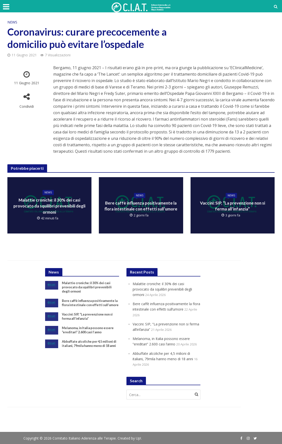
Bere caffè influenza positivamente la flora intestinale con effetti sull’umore (141, 206)
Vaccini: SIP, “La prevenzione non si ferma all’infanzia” (232, 206)
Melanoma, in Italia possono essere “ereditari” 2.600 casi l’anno (90, 338)
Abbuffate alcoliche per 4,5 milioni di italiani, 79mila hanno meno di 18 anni (90, 354)
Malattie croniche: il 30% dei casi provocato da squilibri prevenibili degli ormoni (49, 206)
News (12, 22)
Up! (138, 438)
